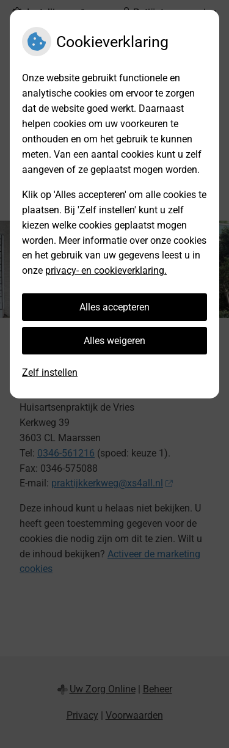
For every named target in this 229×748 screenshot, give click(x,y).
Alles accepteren (114, 307)
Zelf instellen (50, 372)
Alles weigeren (114, 340)
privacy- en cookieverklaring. (106, 270)
